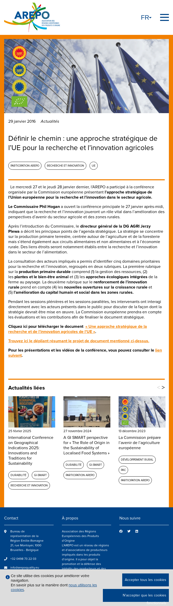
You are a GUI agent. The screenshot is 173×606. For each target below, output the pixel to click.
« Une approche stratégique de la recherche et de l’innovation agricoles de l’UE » (77, 329)
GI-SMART (40, 475)
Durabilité (18, 475)
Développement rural (137, 459)
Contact (11, 518)
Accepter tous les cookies (145, 580)
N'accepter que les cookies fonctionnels (144, 597)
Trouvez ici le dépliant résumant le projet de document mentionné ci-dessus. (78, 341)
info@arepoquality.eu (24, 568)
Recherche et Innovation (65, 165)
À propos (70, 518)
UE (93, 165)
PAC (123, 470)
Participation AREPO (25, 165)
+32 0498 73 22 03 (23, 559)
